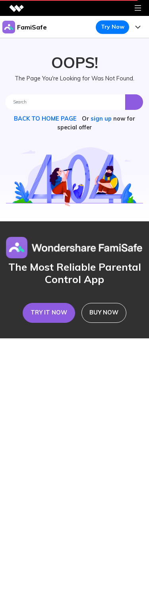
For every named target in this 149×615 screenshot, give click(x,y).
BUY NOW (103, 312)
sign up (101, 118)
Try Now (112, 26)
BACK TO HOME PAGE (46, 118)
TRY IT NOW (49, 312)
